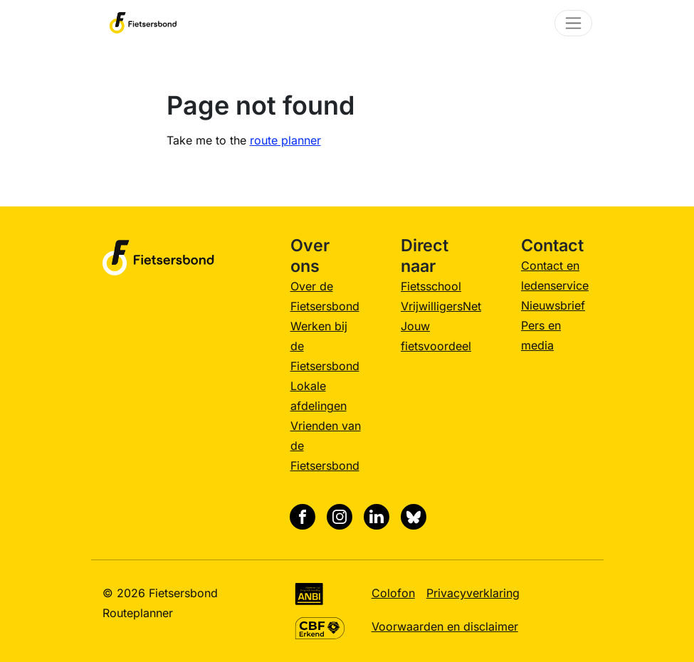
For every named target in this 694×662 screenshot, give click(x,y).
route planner (285, 140)
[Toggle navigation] (573, 23)
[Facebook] (302, 517)
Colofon (393, 593)
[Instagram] (339, 517)
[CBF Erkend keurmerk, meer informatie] (320, 626)
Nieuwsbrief (553, 305)
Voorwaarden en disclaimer (445, 626)
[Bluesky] (413, 517)
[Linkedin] (376, 517)
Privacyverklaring (473, 593)
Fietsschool (431, 286)
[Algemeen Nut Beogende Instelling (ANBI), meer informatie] (309, 593)
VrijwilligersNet (441, 306)
